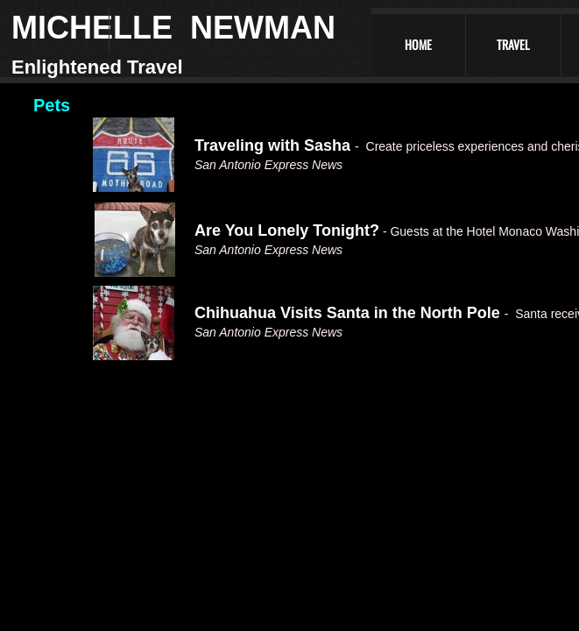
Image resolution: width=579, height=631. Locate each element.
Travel (513, 44)
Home (418, 44)
